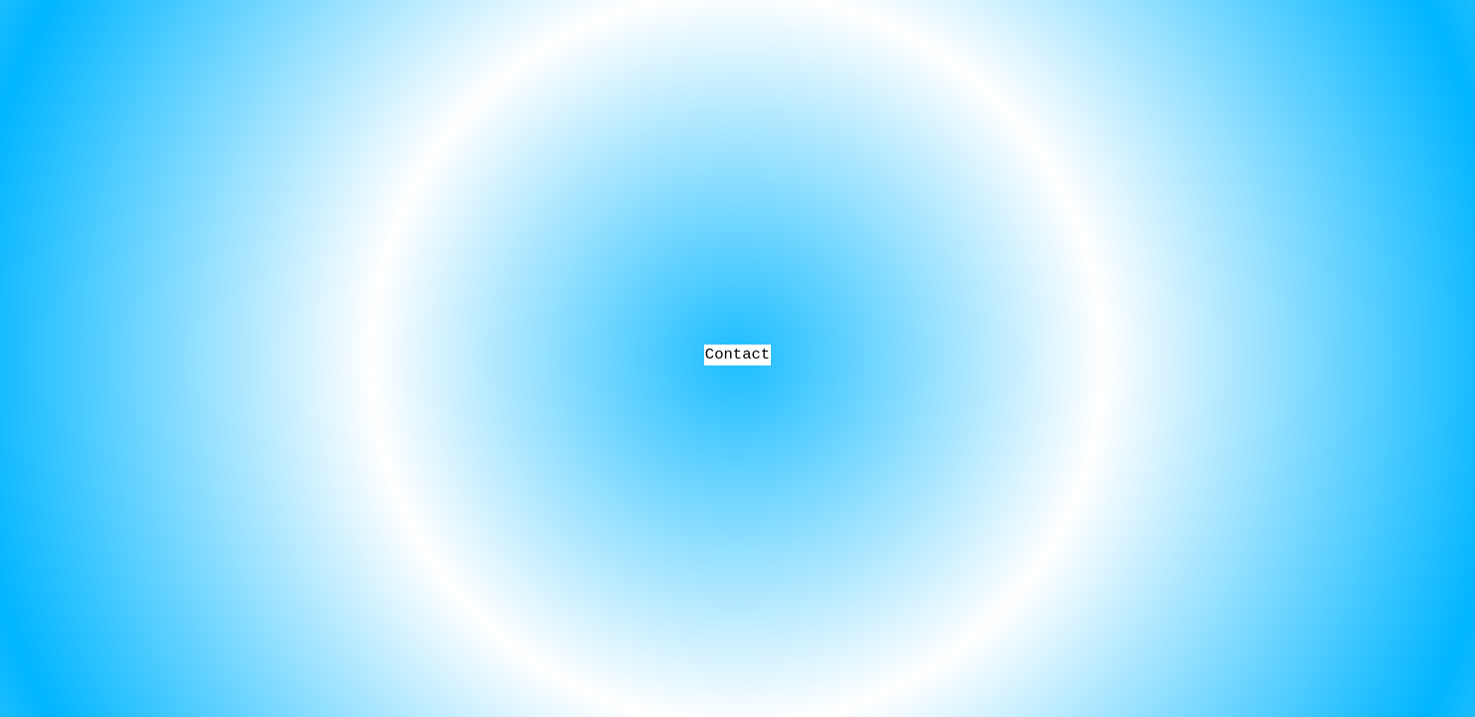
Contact (737, 354)
